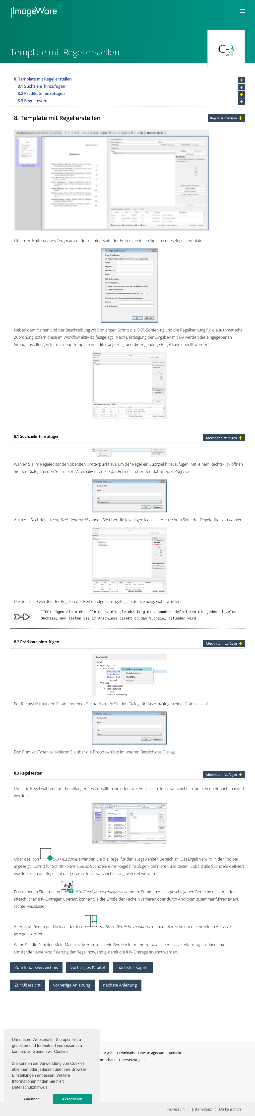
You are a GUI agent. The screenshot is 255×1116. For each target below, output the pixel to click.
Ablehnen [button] (31, 1099)
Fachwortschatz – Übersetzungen (117, 1059)
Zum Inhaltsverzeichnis (36, 967)
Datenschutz (202, 1109)
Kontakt (175, 1053)
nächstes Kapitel (133, 967)
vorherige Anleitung (71, 985)
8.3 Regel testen (32, 100)
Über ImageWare (151, 1053)
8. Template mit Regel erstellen (43, 79)
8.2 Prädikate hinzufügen (41, 93)
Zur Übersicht (28, 985)
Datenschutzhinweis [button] (29, 1087)
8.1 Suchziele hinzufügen (41, 86)
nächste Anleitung (120, 985)
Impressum (176, 1109)
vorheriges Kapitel (88, 967)
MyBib (108, 1053)
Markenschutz (230, 1109)
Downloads (126, 1053)
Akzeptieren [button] (72, 1099)
